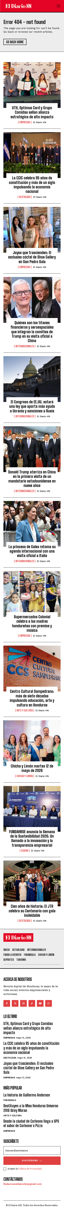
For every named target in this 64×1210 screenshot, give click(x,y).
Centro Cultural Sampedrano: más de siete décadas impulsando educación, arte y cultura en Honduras (32, 698)
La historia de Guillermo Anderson (26, 1095)
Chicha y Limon (25, 776)
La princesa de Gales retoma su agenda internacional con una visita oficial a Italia (32, 551)
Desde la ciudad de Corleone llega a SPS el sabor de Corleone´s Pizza (31, 1123)
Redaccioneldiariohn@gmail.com (22, 1184)
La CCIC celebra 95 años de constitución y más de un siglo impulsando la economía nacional (32, 185)
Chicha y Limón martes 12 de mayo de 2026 (32, 768)
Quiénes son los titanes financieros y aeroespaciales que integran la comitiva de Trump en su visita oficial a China (32, 331)
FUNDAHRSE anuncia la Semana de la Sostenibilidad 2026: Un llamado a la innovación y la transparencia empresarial (32, 838)
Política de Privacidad (29, 1168)
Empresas (24, 122)
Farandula (9, 1100)
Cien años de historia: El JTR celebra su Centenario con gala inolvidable (32, 911)
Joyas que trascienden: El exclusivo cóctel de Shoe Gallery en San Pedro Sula (32, 257)
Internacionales (24, 346)
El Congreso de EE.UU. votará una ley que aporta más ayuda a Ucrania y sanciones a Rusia (32, 406)
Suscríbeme (32, 1160)
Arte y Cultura (25, 710)
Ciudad (24, 850)
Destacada (24, 197)
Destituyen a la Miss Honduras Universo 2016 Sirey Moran (30, 1108)
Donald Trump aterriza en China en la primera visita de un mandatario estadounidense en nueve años (32, 479)
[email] (32, 1150)
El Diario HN (39, 122)
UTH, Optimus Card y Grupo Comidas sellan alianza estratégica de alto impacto (32, 112)
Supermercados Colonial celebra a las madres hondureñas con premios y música (32, 623)
